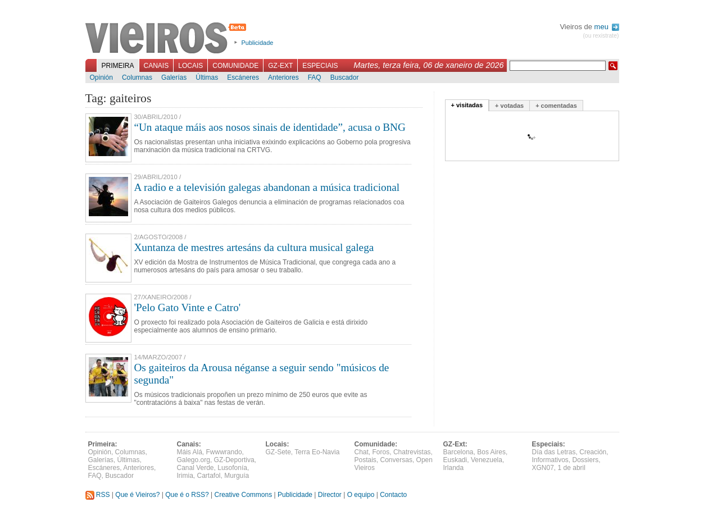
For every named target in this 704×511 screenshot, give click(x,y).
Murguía (236, 476)
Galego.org (193, 460)
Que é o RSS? (186, 495)
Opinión (101, 77)
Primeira (118, 66)
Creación (592, 452)
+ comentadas (556, 105)
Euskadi (455, 460)
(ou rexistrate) (601, 36)
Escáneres (243, 77)
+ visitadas (467, 105)
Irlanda (453, 468)
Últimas (207, 77)
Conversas (396, 460)
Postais (365, 460)
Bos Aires (491, 452)
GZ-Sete (278, 452)
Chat (362, 452)
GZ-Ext (280, 66)
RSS (97, 495)
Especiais (320, 66)
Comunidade (235, 66)
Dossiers (586, 460)
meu (606, 26)
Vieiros (167, 38)
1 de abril (571, 468)
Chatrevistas (412, 452)
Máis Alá (189, 452)
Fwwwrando (224, 452)
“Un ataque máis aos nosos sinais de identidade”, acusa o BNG (270, 127)
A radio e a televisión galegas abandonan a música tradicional (267, 187)
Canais (156, 66)
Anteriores (283, 77)
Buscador (344, 77)
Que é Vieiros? (137, 495)
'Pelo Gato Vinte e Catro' (187, 307)
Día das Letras (554, 452)
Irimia (185, 476)
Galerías (174, 77)
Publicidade (258, 42)
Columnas (137, 77)
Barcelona (458, 452)
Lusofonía (232, 468)
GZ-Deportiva (234, 460)
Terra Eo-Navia (316, 452)
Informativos (550, 460)
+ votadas (509, 105)
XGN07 (543, 468)
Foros (381, 452)
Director (330, 495)
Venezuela (486, 460)
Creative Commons (243, 495)
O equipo (361, 495)
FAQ (314, 77)
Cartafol (209, 476)
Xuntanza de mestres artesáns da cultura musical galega (254, 247)
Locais (190, 66)
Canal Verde (195, 468)
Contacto (393, 495)
